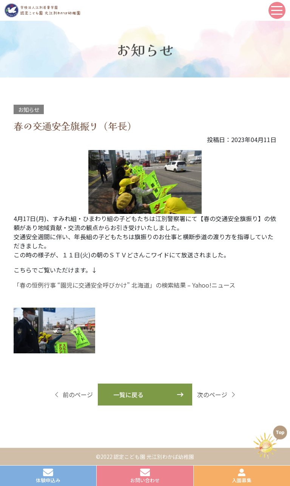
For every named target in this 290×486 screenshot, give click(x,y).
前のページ (73, 394)
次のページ (216, 394)
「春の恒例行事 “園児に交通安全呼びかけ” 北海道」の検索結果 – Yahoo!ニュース (124, 284)
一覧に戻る (128, 394)
